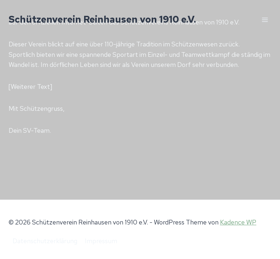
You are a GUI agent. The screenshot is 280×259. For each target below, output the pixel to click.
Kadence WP (238, 222)
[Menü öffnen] (264, 19)
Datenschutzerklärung (45, 241)
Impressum (101, 241)
